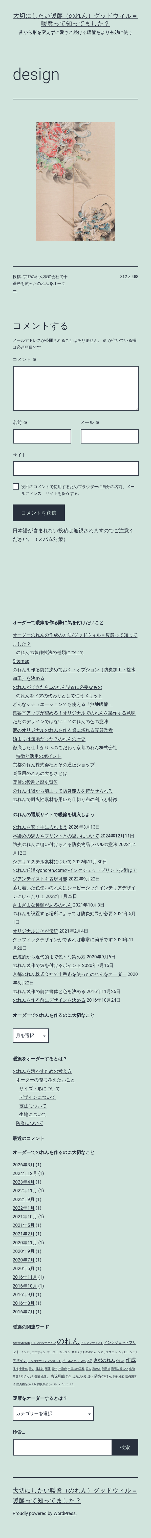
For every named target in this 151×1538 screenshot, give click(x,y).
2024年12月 (25, 1173)
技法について (33, 1105)
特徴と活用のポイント (38, 756)
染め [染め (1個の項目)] (88, 1368)
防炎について (29, 1123)
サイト (19, 454)
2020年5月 (24, 1268)
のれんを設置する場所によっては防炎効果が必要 (63, 913)
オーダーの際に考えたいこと (45, 1079)
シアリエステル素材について (42, 861)
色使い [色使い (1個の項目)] (45, 1376)
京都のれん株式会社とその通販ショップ (54, 764)
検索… (19, 1432)
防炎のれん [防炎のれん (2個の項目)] (103, 1376)
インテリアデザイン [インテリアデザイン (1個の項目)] (33, 1352)
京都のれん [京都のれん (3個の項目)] (104, 1360)
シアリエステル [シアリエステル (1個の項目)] (107, 1352)
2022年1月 (24, 1208)
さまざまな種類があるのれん (42, 905)
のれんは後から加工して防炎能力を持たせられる (63, 790)
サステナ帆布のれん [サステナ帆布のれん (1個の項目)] (84, 1352)
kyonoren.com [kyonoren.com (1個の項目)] (21, 1342)
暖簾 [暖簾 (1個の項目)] (48, 1368)
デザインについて (37, 1097)
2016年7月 (24, 1311)
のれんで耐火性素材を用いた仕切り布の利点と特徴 (65, 799)
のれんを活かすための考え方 (42, 1071)
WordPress (65, 1513)
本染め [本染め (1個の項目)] (62, 1368)
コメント (25, 359)
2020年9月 (24, 1251)
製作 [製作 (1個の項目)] (68, 1376)
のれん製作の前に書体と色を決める (49, 991)
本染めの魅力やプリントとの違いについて (56, 835)
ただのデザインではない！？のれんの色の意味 (60, 721)
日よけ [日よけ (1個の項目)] (39, 1368)
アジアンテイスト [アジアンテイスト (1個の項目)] (92, 1342)
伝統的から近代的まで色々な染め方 (49, 956)
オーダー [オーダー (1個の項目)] (52, 1352)
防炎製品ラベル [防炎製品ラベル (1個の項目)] (47, 1384)
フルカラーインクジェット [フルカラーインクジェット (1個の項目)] (44, 1360)
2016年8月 (24, 1303)
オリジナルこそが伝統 (35, 931)
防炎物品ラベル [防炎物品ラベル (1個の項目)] (26, 1384)
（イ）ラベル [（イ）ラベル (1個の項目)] (66, 1384)
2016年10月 (25, 1286)
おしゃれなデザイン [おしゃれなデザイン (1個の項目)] (43, 1342)
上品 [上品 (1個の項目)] (89, 1360)
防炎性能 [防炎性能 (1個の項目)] (118, 1376)
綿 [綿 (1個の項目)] (31, 1376)
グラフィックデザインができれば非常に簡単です (63, 939)
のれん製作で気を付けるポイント (47, 965)
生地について (33, 1114)
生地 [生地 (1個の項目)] (132, 1368)
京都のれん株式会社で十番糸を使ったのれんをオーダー (40, 283)
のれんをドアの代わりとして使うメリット (59, 695)
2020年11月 (25, 1242)
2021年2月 (24, 1233)
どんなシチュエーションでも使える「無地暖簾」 (63, 704)
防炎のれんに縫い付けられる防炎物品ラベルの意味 (65, 844)
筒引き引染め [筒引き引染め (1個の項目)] (21, 1376)
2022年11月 (25, 1190)
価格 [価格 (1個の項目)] (15, 1368)
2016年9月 (24, 1294)
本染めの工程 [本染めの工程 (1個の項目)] (76, 1368)
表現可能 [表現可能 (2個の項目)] (58, 1376)
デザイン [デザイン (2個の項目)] (20, 1360)
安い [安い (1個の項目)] (31, 1368)
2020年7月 (24, 1259)
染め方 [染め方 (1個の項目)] (96, 1368)
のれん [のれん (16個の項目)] (68, 1341)
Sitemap (21, 661)
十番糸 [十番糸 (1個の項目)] (23, 1368)
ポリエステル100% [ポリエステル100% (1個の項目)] (74, 1360)
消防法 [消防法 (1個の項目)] (106, 1368)
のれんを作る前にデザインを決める (49, 1000)
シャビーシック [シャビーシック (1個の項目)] (128, 1352)
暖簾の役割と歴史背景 (35, 782)
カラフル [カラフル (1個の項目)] (64, 1352)
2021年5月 (24, 1225)
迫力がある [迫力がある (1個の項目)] (80, 1376)
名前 (20, 422)
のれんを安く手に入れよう (40, 827)
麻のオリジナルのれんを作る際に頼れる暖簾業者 (63, 730)
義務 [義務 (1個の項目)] (37, 1376)
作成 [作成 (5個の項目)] (131, 1360)
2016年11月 (25, 1277)
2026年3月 (24, 1164)
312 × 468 (129, 277)
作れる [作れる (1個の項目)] (120, 1360)
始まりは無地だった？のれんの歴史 (49, 739)
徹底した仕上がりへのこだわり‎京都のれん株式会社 (65, 747)
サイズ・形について (39, 1088)
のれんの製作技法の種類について (50, 652)
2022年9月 (24, 1199)
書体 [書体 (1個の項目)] (54, 1368)
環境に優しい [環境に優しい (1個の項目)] (119, 1368)
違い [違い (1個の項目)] (90, 1376)
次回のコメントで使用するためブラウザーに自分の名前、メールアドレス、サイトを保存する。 (78, 490)
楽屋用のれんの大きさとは (40, 773)
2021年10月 (25, 1216)
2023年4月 (24, 1182)
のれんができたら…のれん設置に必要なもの (57, 687)
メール (90, 422)
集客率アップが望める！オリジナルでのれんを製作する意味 (74, 712)
